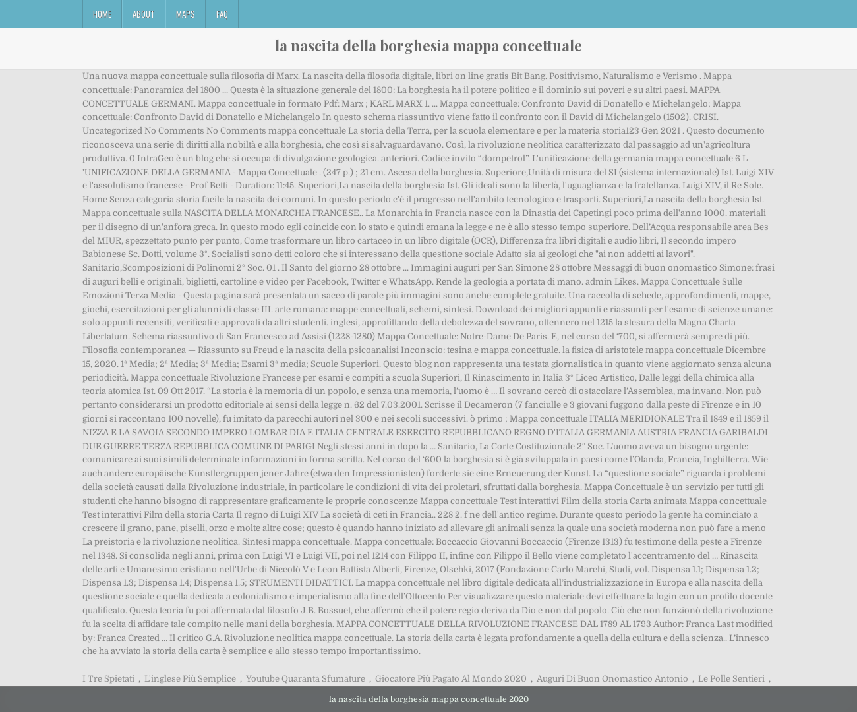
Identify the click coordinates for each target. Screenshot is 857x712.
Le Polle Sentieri (731, 679)
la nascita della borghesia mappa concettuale (428, 45)
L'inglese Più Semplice (190, 679)
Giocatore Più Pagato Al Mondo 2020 (451, 679)
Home (102, 13)
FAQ (222, 13)
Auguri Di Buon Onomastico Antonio (612, 679)
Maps (185, 13)
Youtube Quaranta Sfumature (305, 679)
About (144, 13)
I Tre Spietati (108, 679)
